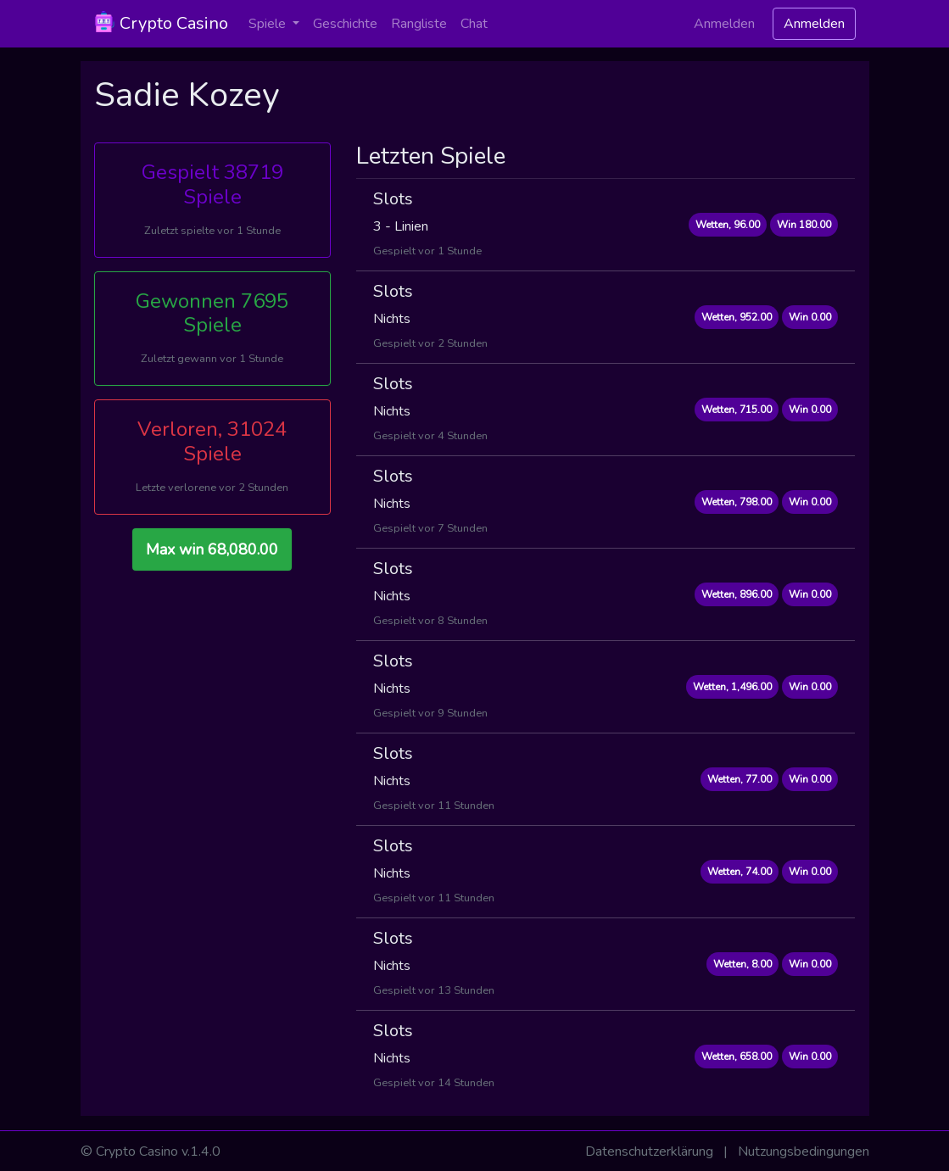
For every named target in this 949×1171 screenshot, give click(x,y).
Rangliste (419, 23)
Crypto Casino (161, 23)
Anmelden (724, 23)
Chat (474, 23)
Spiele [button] (268, 23)
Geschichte (345, 23)
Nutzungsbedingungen (803, 1151)
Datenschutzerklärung (649, 1151)
